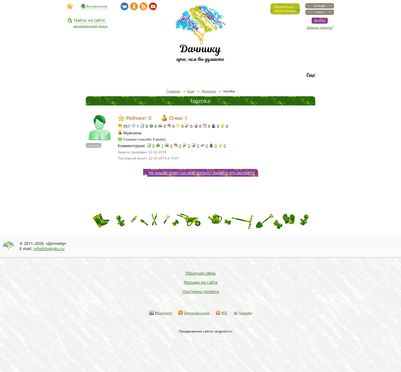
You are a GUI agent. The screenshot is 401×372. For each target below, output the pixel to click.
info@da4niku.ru (49, 248)
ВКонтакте (163, 313)
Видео (92, 75)
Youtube (245, 313)
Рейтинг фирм (276, 75)
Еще (311, 75)
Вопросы (184, 75)
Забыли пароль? (320, 27)
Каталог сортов (226, 75)
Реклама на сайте (200, 282)
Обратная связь (200, 273)
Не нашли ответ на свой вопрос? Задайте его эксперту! (202, 172)
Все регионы (96, 6)
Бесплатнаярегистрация (285, 8)
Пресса (153, 75)
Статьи (122, 75)
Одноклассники (197, 313)
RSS (224, 313)
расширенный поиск (90, 26)
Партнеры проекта (200, 291)
